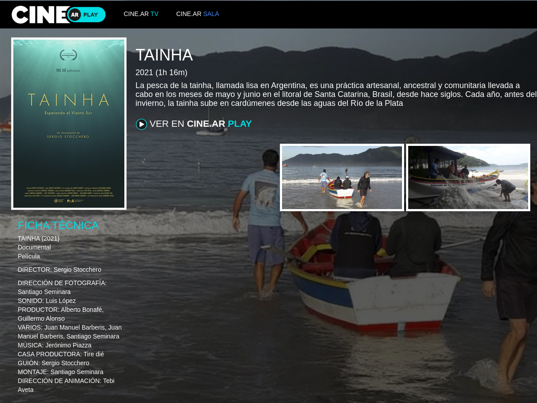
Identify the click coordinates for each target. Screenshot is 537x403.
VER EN (194, 124)
